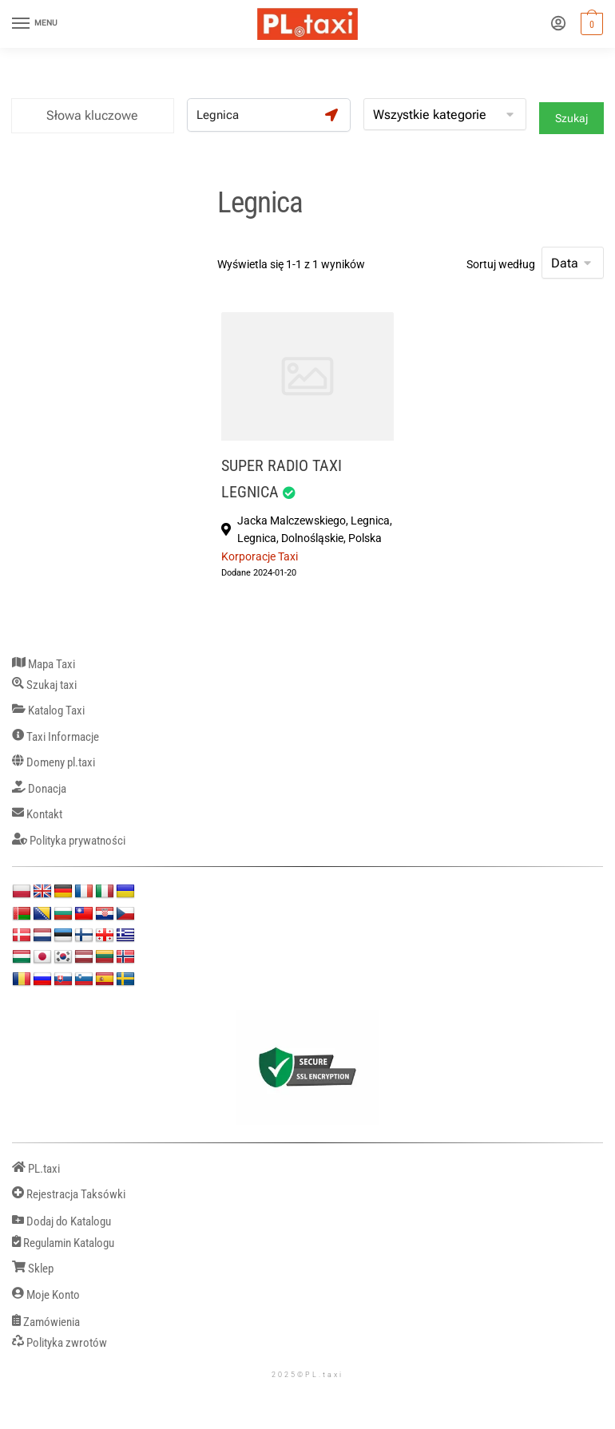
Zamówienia (46, 1322)
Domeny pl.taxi (53, 762)
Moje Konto (46, 1295)
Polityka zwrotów (59, 1343)
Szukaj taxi (44, 685)
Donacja (39, 789)
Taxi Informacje (55, 737)
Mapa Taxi (43, 664)
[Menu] (36, 24)
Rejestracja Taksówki (68, 1194)
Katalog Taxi (48, 711)
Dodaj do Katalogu (61, 1221)
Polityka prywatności (68, 841)
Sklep (33, 1269)
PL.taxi (36, 1169)
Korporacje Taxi (259, 556)
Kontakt (37, 814)
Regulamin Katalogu (63, 1243)
